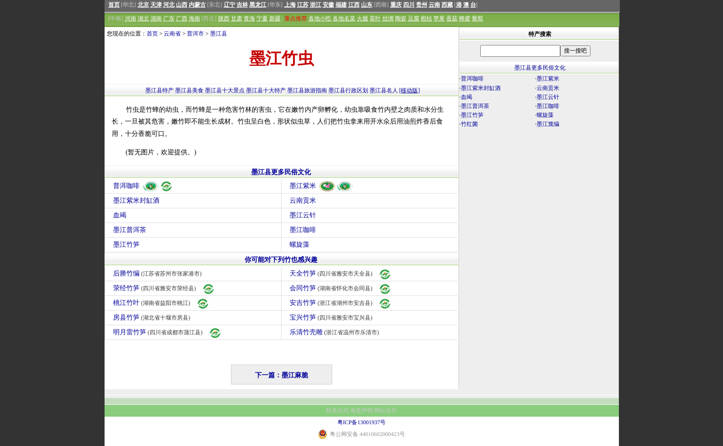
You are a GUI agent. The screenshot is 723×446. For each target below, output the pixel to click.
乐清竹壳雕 (336, 332)
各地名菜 (344, 18)
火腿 (362, 18)
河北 (169, 4)
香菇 (452, 18)
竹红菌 (469, 124)
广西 (181, 18)
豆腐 (413, 18)
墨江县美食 (189, 90)
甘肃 (236, 18)
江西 (354, 4)
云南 (434, 4)
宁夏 (262, 18)
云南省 (172, 33)
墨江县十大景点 (225, 90)
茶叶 (375, 18)
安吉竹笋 (341, 302)
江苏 (303, 4)
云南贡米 (303, 200)
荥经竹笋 (164, 288)
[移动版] (409, 90)
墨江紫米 (321, 185)
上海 (290, 4)
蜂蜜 (464, 18)
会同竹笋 (341, 288)
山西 (181, 4)
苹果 (439, 18)
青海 (249, 18)
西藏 (447, 4)
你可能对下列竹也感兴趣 (281, 259)
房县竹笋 (153, 317)
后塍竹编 (158, 273)
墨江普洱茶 (129, 229)
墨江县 (218, 33)
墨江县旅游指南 (307, 90)
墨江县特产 (159, 90)
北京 (143, 4)
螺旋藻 (299, 244)
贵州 (421, 4)
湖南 (156, 18)
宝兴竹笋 (332, 317)
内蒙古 (197, 4)
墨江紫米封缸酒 (136, 200)
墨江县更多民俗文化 (281, 172)
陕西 (223, 18)
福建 (341, 4)
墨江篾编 (548, 124)
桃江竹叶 (161, 302)
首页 (114, 4)
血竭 (119, 215)
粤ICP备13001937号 (361, 422)
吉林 (242, 4)
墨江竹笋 (126, 244)
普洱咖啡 (143, 185)
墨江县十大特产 (266, 90)
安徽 (328, 4)
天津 (156, 4)
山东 (366, 4)
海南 (194, 18)
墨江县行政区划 (348, 90)
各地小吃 (320, 18)
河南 (130, 18)
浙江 (315, 4)
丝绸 (388, 18)
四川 (408, 4)
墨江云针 (303, 215)
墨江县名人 (384, 90)
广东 (169, 18)
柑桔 (426, 18)
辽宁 (229, 4)
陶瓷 (400, 18)
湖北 (143, 18)
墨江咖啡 (303, 229)
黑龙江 (257, 4)
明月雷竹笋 (167, 332)
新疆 (275, 18)
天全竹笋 (341, 273)
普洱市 (195, 33)
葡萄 (477, 18)
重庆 (396, 4)
